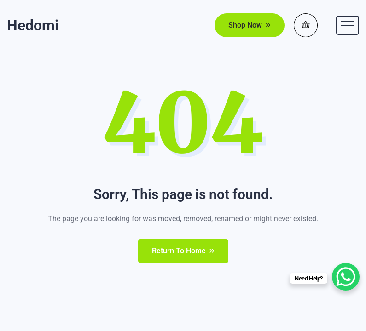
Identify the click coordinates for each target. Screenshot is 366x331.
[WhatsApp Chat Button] (346, 277)
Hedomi (32, 25)
